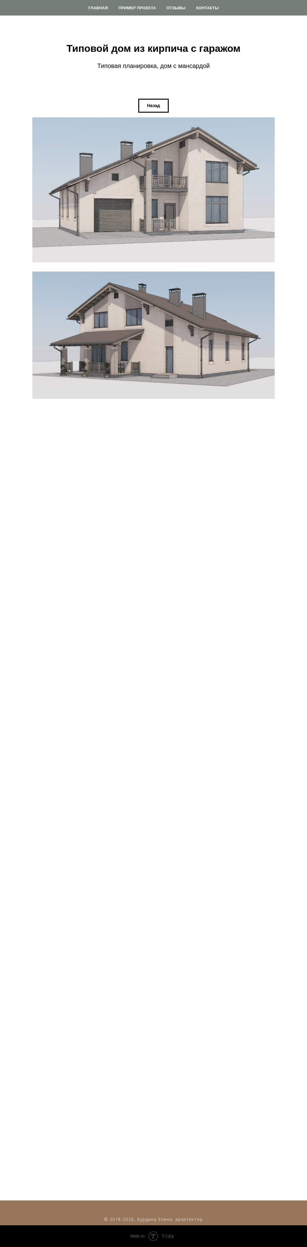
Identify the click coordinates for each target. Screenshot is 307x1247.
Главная (98, 8)
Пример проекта (137, 8)
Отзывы (176, 8)
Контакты (207, 8)
